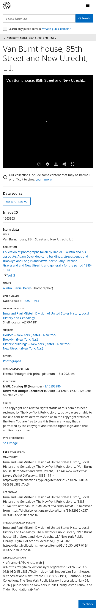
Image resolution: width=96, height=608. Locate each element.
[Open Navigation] (88, 5)
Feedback (87, 604)
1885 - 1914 (31, 301)
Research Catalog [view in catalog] (16, 201)
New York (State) (28, 335)
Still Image (10, 443)
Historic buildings (15, 344)
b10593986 (53, 386)
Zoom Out (31, 164)
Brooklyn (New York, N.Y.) (20, 339)
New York (49, 335)
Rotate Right (39, 164)
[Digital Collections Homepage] (6, 5)
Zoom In (22, 164)
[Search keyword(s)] (39, 18)
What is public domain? (56, 29)
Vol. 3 (11, 275)
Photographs (12, 361)
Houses (8, 335)
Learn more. (43, 179)
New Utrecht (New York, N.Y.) (23, 348)
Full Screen (72, 164)
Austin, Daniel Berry (17, 288)
